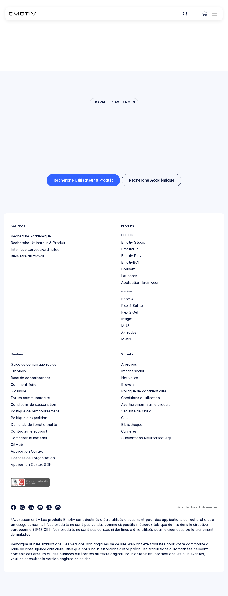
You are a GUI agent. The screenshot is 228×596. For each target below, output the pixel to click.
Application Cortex (27, 451)
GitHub (17, 444)
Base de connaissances (30, 378)
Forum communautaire (30, 398)
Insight (127, 319)
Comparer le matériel (29, 438)
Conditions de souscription (33, 404)
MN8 (125, 325)
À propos (129, 364)
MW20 (126, 339)
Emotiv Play (131, 255)
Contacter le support (29, 431)
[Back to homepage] (22, 14)
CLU (124, 418)
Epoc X (127, 299)
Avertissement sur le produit (145, 404)
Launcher (129, 276)
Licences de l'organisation (33, 458)
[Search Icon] (185, 13)
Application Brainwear (140, 282)
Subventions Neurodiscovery (146, 438)
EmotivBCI (130, 262)
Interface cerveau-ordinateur (36, 249)
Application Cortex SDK (31, 464)
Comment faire (23, 384)
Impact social (132, 371)
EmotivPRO (130, 249)
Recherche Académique (31, 236)
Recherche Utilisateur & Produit (38, 243)
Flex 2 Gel (129, 312)
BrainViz (128, 269)
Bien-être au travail (27, 256)
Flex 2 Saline (132, 305)
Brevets (127, 384)
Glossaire (18, 391)
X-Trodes (128, 332)
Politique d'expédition (29, 418)
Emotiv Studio (133, 242)
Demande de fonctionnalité (34, 424)
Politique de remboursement (35, 411)
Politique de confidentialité (143, 391)
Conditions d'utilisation (140, 398)
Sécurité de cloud (136, 411)
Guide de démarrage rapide (33, 364)
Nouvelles (129, 378)
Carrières (129, 431)
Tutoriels (18, 371)
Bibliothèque (131, 424)
